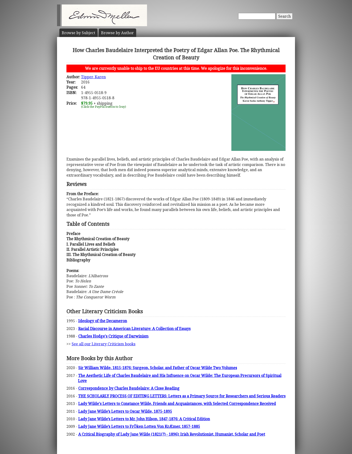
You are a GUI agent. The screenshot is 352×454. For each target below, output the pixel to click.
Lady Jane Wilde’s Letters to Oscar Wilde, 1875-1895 (125, 411)
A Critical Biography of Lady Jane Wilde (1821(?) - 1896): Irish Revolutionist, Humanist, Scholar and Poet (171, 434)
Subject (78, 33)
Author (117, 33)
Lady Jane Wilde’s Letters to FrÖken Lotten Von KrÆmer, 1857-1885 (139, 426)
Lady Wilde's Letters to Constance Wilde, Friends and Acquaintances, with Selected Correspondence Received (177, 403)
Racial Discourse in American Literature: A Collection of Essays (134, 328)
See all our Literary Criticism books (103, 344)
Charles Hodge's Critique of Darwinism (113, 336)
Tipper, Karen (93, 76)
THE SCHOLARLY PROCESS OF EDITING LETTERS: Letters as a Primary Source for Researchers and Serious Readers (182, 396)
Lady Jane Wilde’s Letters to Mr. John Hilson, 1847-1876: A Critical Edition (144, 418)
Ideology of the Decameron (102, 320)
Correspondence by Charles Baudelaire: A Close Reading (129, 388)
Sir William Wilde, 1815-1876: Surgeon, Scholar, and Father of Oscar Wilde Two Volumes (157, 367)
